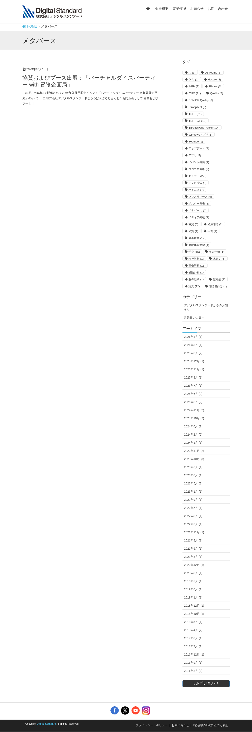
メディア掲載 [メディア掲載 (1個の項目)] (199, 217)
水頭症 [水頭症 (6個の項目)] (219, 258)
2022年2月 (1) (193, 524)
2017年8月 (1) (193, 638)
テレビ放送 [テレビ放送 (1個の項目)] (197, 182)
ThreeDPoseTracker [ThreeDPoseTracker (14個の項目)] (204, 127)
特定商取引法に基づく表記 (210, 725)
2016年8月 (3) (193, 670)
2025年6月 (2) (193, 393)
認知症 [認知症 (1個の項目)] (219, 279)
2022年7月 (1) (193, 508)
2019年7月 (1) (193, 581)
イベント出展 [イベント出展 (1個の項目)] (199, 162)
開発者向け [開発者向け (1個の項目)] (218, 286)
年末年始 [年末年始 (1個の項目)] (216, 251)
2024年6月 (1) (193, 426)
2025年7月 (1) (193, 385)
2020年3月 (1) (193, 573)
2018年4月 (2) (193, 630)
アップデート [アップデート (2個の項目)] (199, 148)
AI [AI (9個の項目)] (192, 72)
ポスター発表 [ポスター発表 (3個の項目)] (199, 203)
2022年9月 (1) (193, 499)
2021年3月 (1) (193, 556)
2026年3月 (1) (193, 345)
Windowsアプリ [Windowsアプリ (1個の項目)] (200, 134)
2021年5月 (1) (193, 548)
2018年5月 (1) (193, 622)
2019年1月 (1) (193, 597)
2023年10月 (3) (194, 459)
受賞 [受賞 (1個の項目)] (193, 231)
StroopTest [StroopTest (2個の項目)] (197, 107)
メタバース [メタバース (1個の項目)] (197, 210)
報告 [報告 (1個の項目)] (212, 231)
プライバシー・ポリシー (151, 725)
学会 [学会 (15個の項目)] (194, 251)
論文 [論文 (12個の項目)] (194, 286)
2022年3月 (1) (193, 516)
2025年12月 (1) (194, 361)
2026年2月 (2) (193, 353)
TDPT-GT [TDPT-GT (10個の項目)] (197, 120)
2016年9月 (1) (193, 662)
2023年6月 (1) (193, 475)
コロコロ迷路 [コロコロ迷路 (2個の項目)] (199, 169)
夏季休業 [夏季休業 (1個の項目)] (196, 238)
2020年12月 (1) (194, 565)
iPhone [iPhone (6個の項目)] (215, 86)
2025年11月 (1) (194, 369)
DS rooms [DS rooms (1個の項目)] (213, 72)
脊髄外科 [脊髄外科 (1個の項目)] (196, 272)
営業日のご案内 (194, 317)
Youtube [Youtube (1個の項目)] (196, 141)
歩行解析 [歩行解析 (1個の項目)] (196, 258)
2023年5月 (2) (193, 483)
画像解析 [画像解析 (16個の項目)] (197, 265)
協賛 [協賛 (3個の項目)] (193, 224)
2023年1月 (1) (193, 491)
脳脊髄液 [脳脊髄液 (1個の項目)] (196, 279)
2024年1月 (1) (193, 442)
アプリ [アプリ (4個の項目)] (195, 155)
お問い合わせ (180, 725)
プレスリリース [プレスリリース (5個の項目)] (200, 196)
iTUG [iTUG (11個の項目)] (195, 93)
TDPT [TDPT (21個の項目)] (195, 114)
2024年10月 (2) (194, 418)
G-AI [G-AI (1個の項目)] (193, 79)
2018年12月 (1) (194, 605)
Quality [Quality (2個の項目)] (216, 93)
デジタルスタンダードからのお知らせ (206, 307)
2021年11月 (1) (194, 532)
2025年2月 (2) (193, 402)
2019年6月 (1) (193, 589)
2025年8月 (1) (193, 377)
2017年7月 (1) (193, 646)
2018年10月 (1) (194, 613)
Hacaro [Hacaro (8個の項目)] (214, 79)
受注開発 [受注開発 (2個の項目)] (215, 224)
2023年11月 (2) (194, 450)
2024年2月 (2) (193, 434)
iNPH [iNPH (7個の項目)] (194, 86)
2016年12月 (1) (194, 654)
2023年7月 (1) (193, 467)
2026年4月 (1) (193, 336)
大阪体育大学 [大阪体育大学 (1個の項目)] (199, 245)
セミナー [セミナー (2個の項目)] (196, 176)
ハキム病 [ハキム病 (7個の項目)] (196, 189)
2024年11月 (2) (194, 410)
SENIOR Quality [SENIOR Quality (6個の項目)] (201, 100)
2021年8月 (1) (193, 540)
